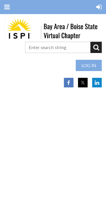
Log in (88, 65)
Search (96, 47)
